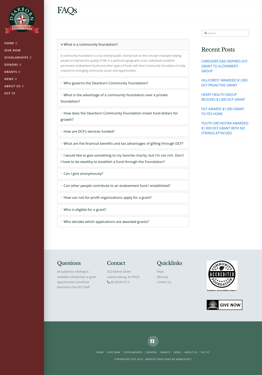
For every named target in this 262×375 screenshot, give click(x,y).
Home (100, 352)
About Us (191, 352)
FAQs (160, 271)
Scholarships (133, 352)
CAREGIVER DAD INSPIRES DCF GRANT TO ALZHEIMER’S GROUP (224, 66)
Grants (165, 352)
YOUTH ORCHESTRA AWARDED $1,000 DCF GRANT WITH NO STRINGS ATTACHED (224, 128)
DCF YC (205, 352)
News (177, 352)
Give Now (113, 352)
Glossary (162, 277)
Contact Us (164, 282)
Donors (151, 352)
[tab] (123, 44)
